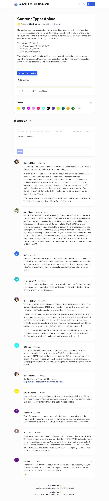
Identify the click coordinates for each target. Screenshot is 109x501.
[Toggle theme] (84, 4)
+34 (78, 108)
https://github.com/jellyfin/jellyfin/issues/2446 (43, 382)
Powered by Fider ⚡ (54, 486)
